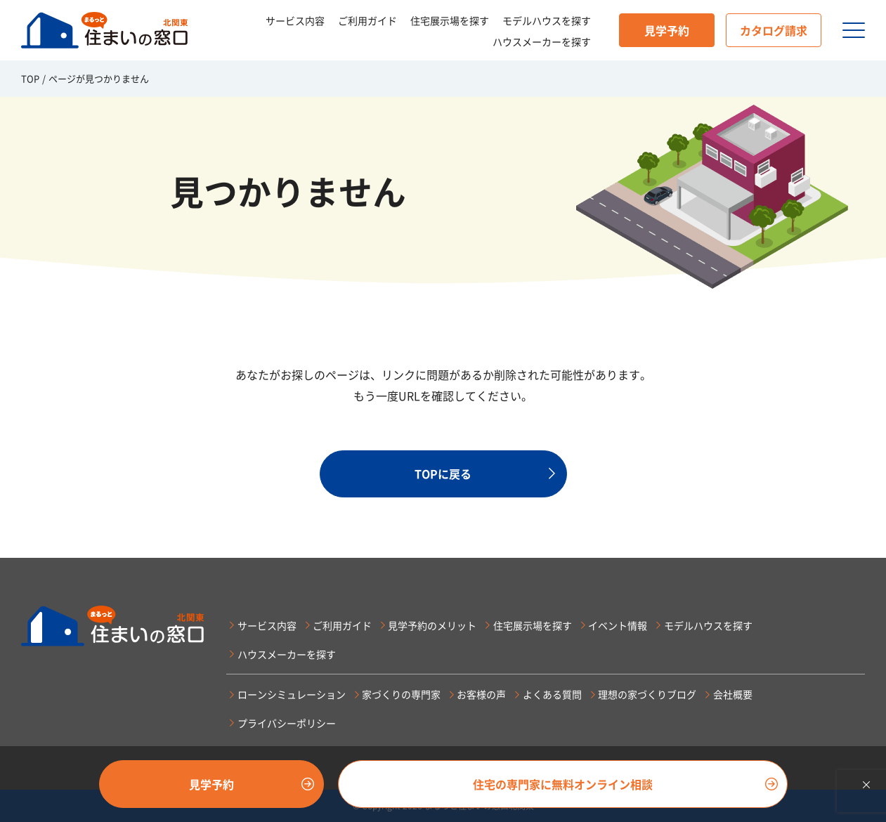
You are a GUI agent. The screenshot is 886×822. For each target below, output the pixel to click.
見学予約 (666, 30)
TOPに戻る (443, 473)
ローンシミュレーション (291, 694)
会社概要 (733, 694)
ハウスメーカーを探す (542, 41)
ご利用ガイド (367, 20)
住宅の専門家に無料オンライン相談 (563, 784)
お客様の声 (481, 694)
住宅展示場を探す (449, 20)
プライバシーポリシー (286, 723)
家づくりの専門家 (401, 694)
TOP (30, 78)
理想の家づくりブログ (647, 694)
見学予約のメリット (432, 625)
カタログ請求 (773, 30)
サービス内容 (295, 20)
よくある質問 (552, 694)
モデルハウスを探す (546, 20)
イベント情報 (617, 625)
